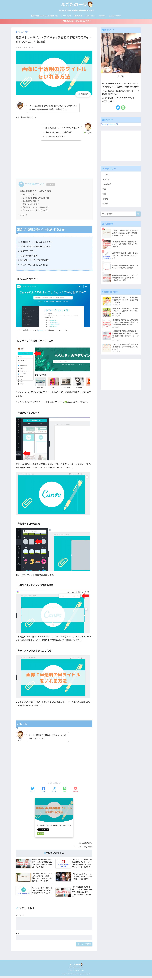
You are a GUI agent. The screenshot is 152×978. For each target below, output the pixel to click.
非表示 (50, 185)
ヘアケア (106, 180)
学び (90, 844)
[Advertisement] (54, 159)
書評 (104, 195)
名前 (18, 935)
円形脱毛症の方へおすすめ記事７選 (44, 16)
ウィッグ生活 (66, 16)
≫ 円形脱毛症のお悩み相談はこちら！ (76, 22)
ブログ (83, 847)
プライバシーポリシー (76, 972)
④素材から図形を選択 (31, 205)
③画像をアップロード (31, 202)
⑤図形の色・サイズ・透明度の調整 (36, 208)
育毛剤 (105, 200)
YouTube (102, 16)
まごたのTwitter (115, 16)
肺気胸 (105, 205)
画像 (90, 847)
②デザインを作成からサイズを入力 (36, 199)
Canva (41, 331)
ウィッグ (106, 175)
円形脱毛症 (78, 16)
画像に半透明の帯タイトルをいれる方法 (36, 192)
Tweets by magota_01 (110, 125)
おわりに (24, 216)
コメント (19, 917)
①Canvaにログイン (30, 196)
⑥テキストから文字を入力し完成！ (36, 211)
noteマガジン (90, 16)
